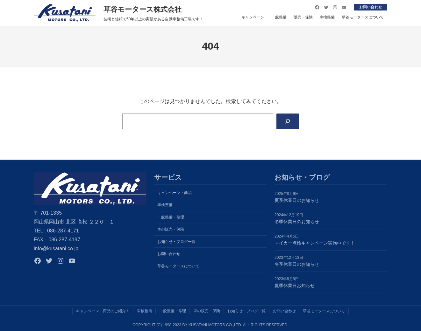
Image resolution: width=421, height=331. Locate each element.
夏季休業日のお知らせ (297, 200)
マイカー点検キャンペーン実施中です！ (315, 242)
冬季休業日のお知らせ (297, 221)
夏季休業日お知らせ (295, 285)
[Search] (287, 121)
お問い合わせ (370, 7)
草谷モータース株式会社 (142, 9)
